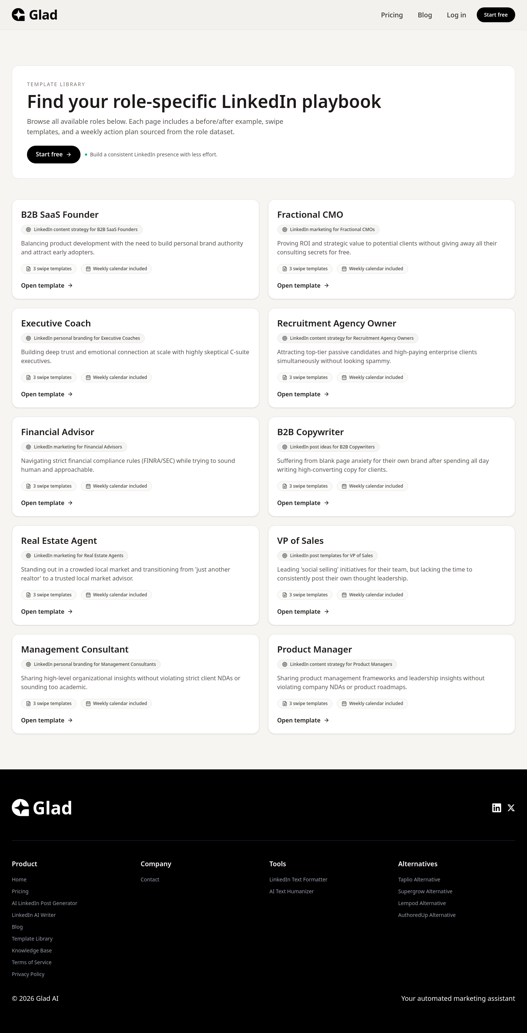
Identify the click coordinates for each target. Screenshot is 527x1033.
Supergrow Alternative (425, 891)
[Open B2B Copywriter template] (392, 466)
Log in (456, 14)
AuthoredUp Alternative (427, 914)
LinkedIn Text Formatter (299, 879)
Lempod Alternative (422, 903)
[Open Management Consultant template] (135, 684)
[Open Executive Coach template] (135, 358)
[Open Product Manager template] (392, 684)
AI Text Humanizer (292, 891)
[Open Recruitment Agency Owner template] (392, 358)
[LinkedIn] (496, 807)
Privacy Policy (28, 974)
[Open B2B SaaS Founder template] (135, 249)
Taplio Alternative (419, 879)
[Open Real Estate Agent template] (135, 575)
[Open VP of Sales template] (392, 575)
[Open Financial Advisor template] (135, 466)
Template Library (32, 938)
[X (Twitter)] (511, 808)
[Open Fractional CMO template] (392, 249)
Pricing (392, 14)
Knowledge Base (32, 950)
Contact (150, 879)
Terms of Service (32, 962)
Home (19, 879)
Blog (425, 14)
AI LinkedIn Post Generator (45, 903)
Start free (496, 14)
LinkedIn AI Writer (34, 914)
